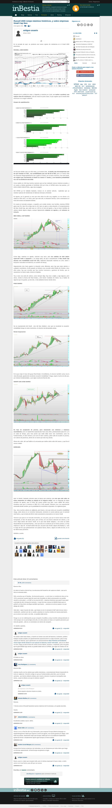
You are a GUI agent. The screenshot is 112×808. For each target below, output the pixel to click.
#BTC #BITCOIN (79, 91)
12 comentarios (31, 664)
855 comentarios (32, 698)
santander (92, 90)
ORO (94, 84)
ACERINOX (78, 39)
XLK (73, 93)
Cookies (44, 806)
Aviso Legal (63, 806)
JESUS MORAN (22, 717)
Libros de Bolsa (49, 795)
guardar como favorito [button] (62, 538)
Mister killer (21, 728)
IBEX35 (94, 88)
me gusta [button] (18, 538)
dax (81, 84)
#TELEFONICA (78, 88)
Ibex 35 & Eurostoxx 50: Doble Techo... (85, 57)
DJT (96, 93)
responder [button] (66, 628)
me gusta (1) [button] (57, 628)
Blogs (22, 15)
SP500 (76, 84)
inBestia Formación (28, 1)
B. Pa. (19, 582)
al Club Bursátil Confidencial (87, 7)
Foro (36, 15)
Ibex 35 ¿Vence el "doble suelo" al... (84, 60)
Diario (76, 63)
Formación (44, 15)
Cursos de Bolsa (78, 795)
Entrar (90, 1)
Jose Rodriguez (22, 664)
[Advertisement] (42, 567)
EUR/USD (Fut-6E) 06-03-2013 (83, 49)
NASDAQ (87, 88)
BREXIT (84, 95)
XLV (89, 84)
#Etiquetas (68, 15)
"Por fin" (78, 36)
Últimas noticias (46, 5)
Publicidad (70, 806)
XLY (83, 86)
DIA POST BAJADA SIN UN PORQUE (85, 47)
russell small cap (90, 91)
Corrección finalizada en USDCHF (84, 44)
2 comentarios (31, 717)
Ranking (59, 15)
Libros (52, 15)
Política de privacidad (53, 806)
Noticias (30, 15)
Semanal (84, 63)
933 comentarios (36, 744)
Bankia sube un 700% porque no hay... (85, 41)
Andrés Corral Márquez (24, 744)
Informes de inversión (21, 795)
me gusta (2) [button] (57, 649)
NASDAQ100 (90, 86)
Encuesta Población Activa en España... (85, 52)
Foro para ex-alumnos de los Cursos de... (86, 54)
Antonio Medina (22, 698)
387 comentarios (29, 728)
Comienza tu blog (17, 1)
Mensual (94, 63)
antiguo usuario (30, 30)
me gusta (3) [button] (57, 740)
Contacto (77, 806)
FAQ (82, 806)
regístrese (38, 773)
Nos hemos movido (85, 5)
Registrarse (96, 1)
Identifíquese (30, 773)
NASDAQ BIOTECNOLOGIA (84, 93)
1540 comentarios (26, 582)
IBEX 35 (77, 86)
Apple (76, 90)
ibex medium (83, 90)
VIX (85, 84)
